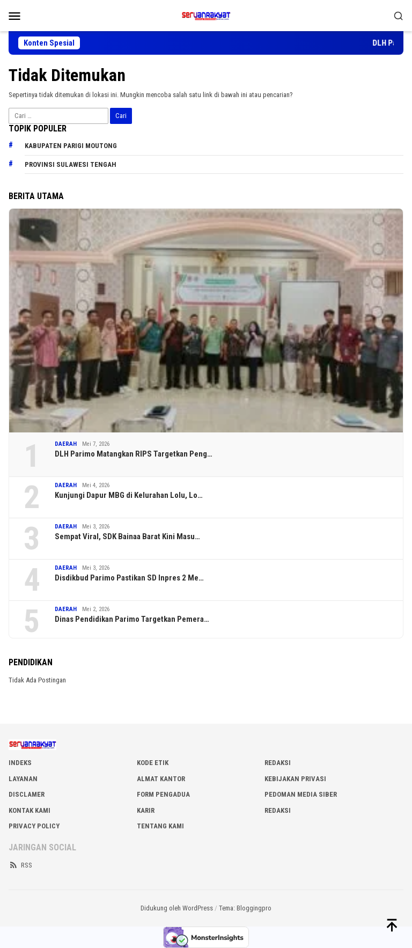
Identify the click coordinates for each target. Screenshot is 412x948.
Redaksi (277, 810)
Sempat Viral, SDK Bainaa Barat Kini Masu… (127, 536)
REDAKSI (277, 763)
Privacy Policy (34, 826)
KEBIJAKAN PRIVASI (295, 779)
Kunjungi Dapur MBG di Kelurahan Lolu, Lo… (129, 495)
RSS (20, 865)
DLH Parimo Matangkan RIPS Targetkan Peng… (133, 454)
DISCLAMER (27, 794)
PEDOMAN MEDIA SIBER (300, 794)
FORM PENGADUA (163, 794)
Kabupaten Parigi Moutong (71, 146)
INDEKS (20, 763)
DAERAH (66, 443)
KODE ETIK (152, 763)
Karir (145, 810)
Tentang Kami (160, 826)
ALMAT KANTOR (161, 779)
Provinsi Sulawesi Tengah (70, 164)
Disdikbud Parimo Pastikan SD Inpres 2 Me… (129, 578)
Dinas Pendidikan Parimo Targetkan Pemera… (132, 619)
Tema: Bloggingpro (245, 908)
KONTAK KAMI (29, 810)
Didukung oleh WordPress (177, 908)
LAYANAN (23, 779)
